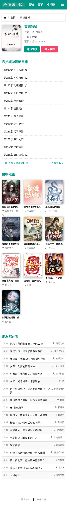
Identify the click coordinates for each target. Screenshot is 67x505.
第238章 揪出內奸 (14, 139)
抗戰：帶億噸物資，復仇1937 (26, 343)
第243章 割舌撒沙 (14, 100)
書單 (40, 4)
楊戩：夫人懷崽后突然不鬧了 (26, 422)
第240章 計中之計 (14, 123)
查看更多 (57, 163)
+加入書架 (49, 49)
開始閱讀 (32, 49)
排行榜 (51, 4)
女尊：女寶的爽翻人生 (22, 366)
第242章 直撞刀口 (14, 108)
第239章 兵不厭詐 (14, 131)
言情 (13, 17)
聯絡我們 (41, 499)
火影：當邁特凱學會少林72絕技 (27, 452)
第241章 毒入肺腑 (14, 116)
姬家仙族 (15, 445)
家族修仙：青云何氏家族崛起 (26, 430)
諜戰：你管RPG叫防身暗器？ (26, 467)
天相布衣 (15, 475)
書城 (31, 4)
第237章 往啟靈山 (14, 147)
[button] (62, 4)
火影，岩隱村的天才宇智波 (25, 381)
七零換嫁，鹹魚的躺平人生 (25, 437)
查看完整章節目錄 (16, 163)
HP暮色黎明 (16, 407)
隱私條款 (25, 499)
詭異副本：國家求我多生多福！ (27, 351)
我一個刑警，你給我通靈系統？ (27, 460)
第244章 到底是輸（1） (17, 93)
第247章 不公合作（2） (17, 70)
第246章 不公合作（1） (17, 77)
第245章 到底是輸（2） (17, 85)
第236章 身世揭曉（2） (17, 154)
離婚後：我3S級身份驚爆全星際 (28, 358)
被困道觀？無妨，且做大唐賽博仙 (29, 400)
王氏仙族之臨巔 (52, 207)
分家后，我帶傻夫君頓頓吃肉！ (27, 373)
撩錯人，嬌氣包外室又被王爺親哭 (29, 415)
